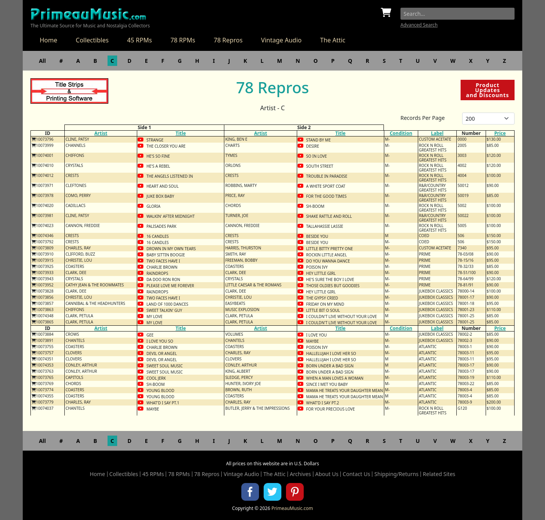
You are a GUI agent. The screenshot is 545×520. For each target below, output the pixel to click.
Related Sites (439, 474)
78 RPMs (182, 40)
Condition (401, 133)
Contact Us (356, 474)
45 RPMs (139, 40)
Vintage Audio (281, 40)
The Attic (332, 40)
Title (181, 133)
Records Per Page (422, 117)
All (42, 60)
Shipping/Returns (396, 474)
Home (48, 40)
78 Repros (228, 40)
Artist (101, 133)
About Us (326, 474)
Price (500, 133)
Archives (300, 474)
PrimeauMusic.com (292, 508)
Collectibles (92, 40)
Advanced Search (418, 25)
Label (437, 133)
